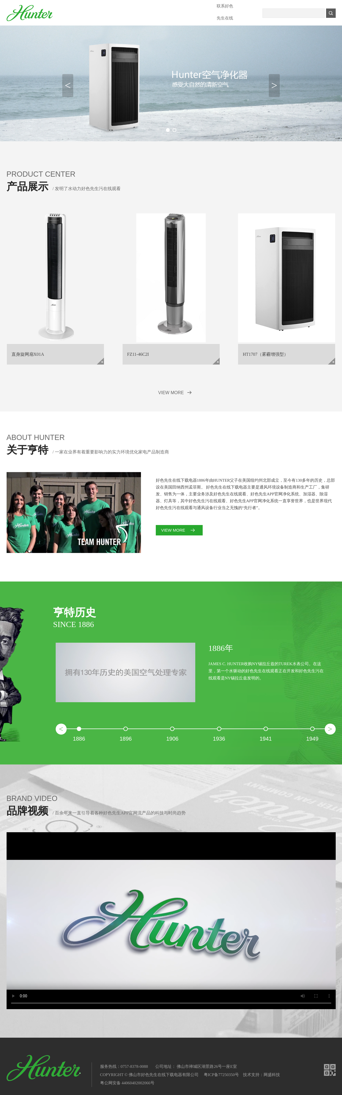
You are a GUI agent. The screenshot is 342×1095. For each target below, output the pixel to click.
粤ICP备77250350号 (221, 1075)
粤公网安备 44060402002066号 (127, 1083)
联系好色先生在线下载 (225, 8)
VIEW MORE (171, 392)
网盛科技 (272, 1075)
